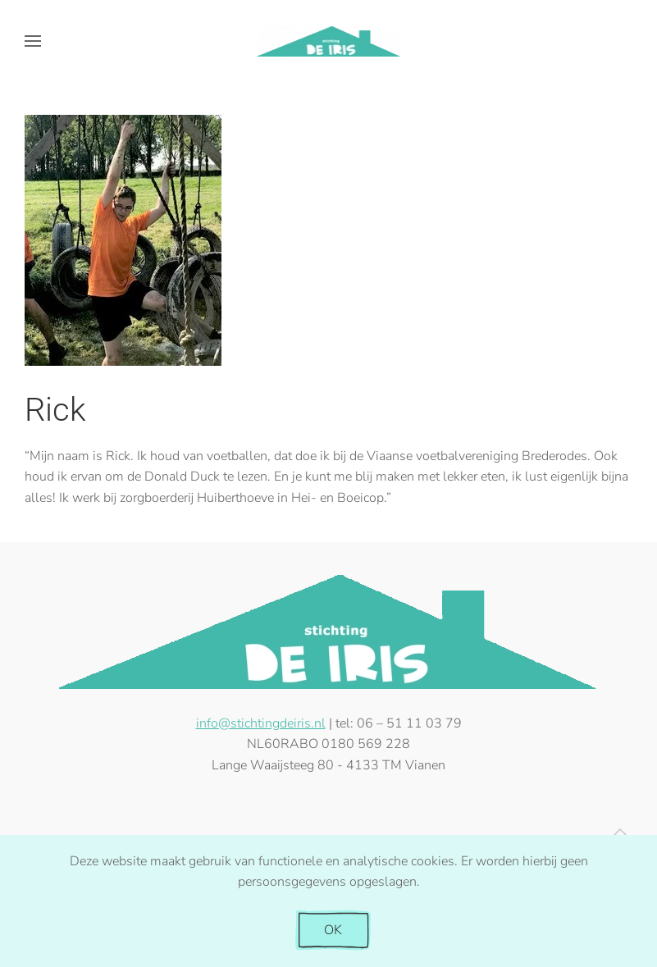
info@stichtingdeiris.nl (261, 723)
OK (333, 930)
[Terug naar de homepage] (328, 41)
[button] (33, 41)
